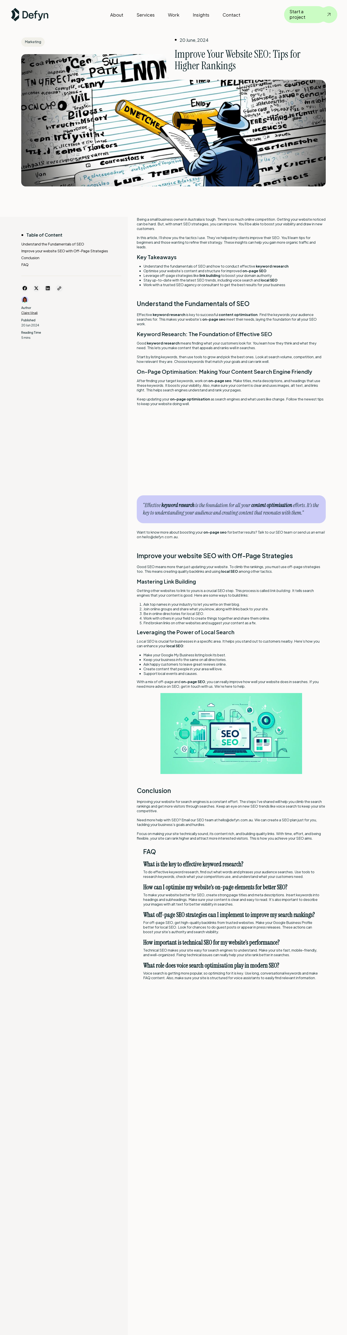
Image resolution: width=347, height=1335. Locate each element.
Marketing (33, 41)
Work (173, 14)
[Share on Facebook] (24, 288)
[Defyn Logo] (29, 14)
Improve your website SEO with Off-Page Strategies (64, 251)
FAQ (25, 264)
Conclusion (30, 257)
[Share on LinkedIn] (47, 288)
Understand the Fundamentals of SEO (52, 244)
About (116, 14)
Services (146, 14)
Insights (201, 14)
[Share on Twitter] (36, 288)
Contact (231, 14)
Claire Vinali (29, 313)
